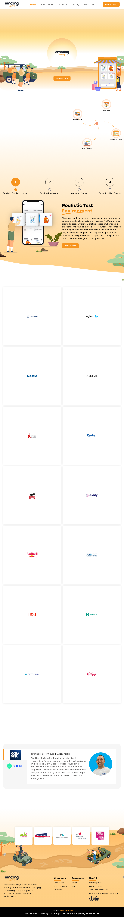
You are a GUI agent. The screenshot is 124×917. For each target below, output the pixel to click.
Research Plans (60, 886)
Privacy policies (95, 886)
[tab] (15, 186)
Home (33, 4)
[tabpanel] (62, 226)
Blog (74, 886)
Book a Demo (111, 4)
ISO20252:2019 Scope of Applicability (104, 893)
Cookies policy (95, 882)
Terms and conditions (98, 890)
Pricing (76, 4)
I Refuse (55, 910)
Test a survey (62, 78)
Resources (89, 4)
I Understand (66, 910)
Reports (75, 882)
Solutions (63, 4)
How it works (47, 4)
